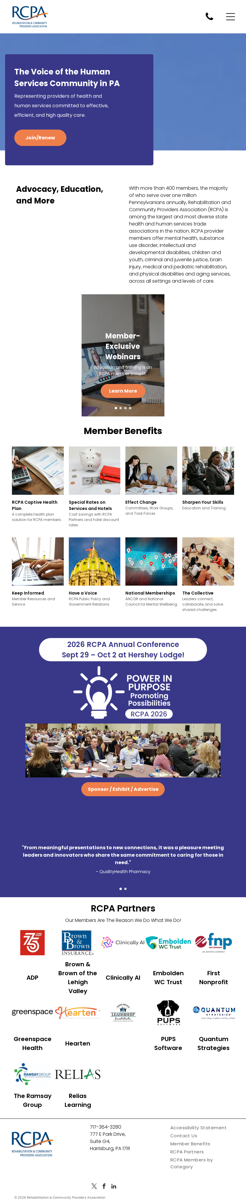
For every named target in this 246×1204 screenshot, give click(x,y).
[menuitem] (203, 1139)
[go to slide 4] (130, 408)
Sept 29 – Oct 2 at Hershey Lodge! (123, 662)
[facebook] (104, 1198)
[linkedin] (114, 1198)
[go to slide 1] (116, 408)
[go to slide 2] (120, 408)
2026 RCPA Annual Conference (123, 652)
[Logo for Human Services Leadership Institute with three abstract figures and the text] (123, 1021)
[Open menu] (230, 16)
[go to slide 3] (125, 408)
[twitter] (94, 1198)
